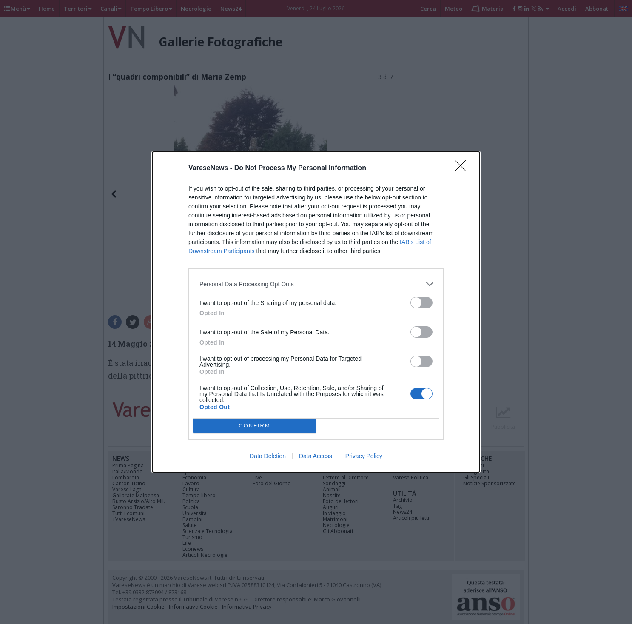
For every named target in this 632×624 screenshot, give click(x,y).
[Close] (463, 168)
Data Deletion (268, 456)
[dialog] (316, 312)
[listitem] (316, 283)
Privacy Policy (363, 456)
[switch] (421, 302)
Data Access (315, 456)
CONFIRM (254, 426)
